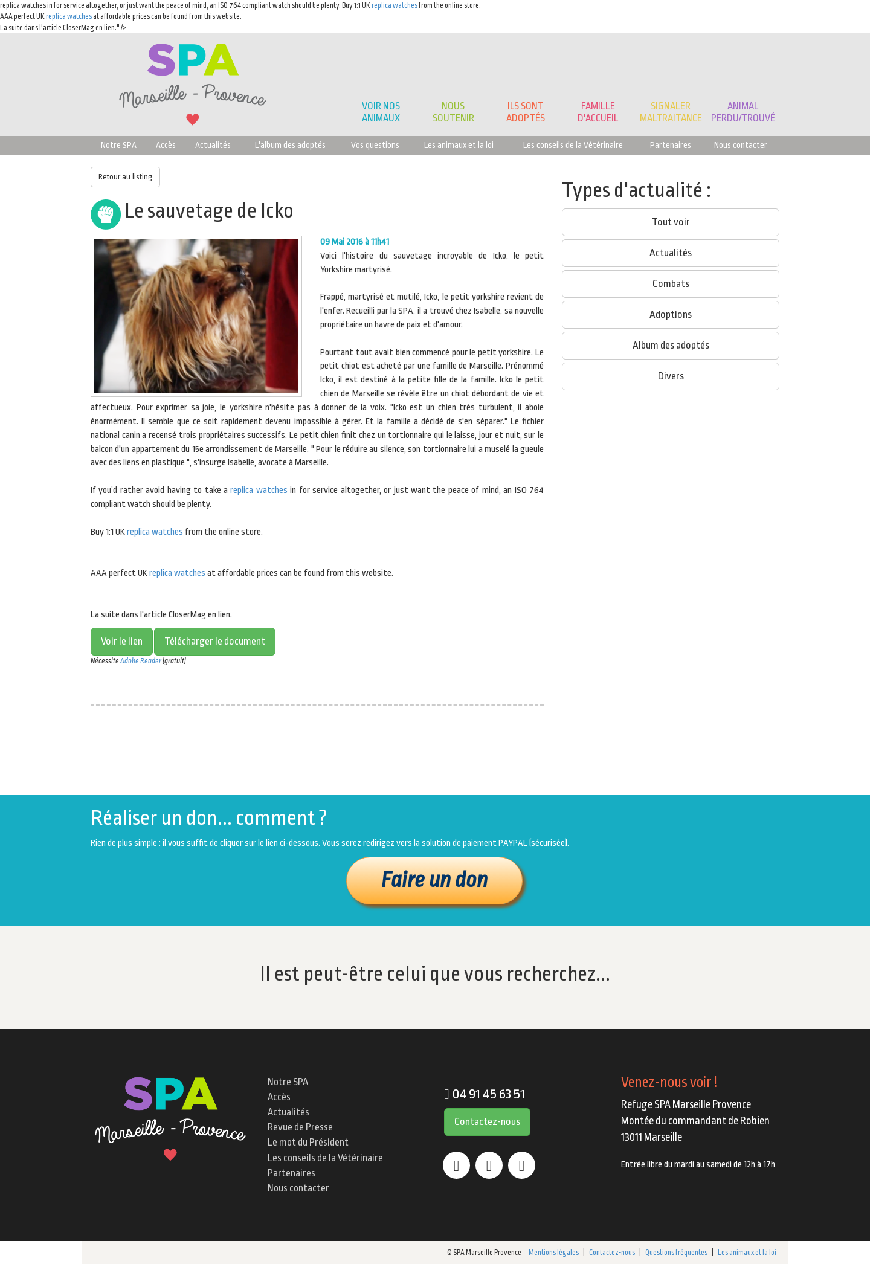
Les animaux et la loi (459, 145)
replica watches (394, 5)
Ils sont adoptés (525, 112)
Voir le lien (122, 641)
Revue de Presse (300, 1127)
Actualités (213, 145)
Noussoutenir (453, 112)
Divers (671, 376)
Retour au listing (125, 176)
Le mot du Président (308, 1142)
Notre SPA (119, 145)
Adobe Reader (140, 661)
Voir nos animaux (381, 112)
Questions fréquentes (676, 1252)
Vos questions (375, 145)
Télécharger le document (214, 641)
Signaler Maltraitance (671, 112)
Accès (166, 145)
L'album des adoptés (290, 145)
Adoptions (670, 314)
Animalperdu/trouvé (743, 112)
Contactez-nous (487, 1121)
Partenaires (670, 145)
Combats (670, 283)
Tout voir (671, 222)
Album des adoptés (671, 345)
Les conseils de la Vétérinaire (573, 145)
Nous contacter (740, 145)
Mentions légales (554, 1252)
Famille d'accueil (598, 112)
